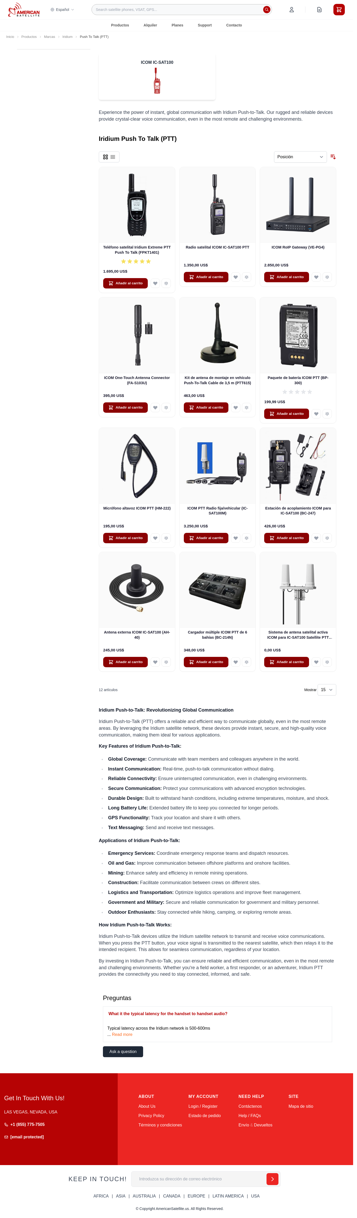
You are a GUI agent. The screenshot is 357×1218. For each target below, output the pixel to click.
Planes (177, 25)
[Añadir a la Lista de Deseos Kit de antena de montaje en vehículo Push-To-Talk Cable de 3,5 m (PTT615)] (235, 407)
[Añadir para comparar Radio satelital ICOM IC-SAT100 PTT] (246, 277)
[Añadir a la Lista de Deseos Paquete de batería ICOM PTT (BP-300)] (316, 413)
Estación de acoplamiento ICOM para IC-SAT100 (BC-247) (298, 510)
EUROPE (196, 1196)
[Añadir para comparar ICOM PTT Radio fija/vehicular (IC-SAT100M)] (246, 538)
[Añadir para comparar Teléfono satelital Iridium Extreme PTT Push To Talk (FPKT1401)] (166, 283)
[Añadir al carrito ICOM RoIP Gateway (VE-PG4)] (286, 277)
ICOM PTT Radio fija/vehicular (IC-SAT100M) (217, 510)
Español (62, 10)
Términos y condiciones (160, 1125)
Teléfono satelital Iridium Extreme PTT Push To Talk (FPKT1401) (137, 249)
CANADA (171, 1196)
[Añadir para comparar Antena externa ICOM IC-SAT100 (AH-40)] (166, 662)
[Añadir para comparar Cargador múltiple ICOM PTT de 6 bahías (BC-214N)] (246, 662)
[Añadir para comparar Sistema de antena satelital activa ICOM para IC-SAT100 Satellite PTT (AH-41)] (327, 662)
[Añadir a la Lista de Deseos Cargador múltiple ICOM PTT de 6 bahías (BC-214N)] (235, 662)
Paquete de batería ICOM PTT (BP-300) (298, 380)
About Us (147, 1106)
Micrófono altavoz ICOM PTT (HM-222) (137, 508)
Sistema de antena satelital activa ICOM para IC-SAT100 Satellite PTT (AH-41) (298, 635)
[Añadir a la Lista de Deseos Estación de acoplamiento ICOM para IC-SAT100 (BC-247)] (316, 538)
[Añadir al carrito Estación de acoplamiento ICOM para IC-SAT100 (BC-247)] (286, 538)
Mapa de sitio (301, 1106)
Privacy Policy (151, 1115)
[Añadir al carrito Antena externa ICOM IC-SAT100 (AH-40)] (125, 662)
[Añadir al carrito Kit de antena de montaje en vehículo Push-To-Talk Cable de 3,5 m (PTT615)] (206, 407)
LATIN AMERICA (228, 1196)
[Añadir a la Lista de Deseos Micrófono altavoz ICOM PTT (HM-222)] (155, 538)
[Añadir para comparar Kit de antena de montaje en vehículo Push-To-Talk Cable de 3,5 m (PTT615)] (246, 407)
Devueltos (263, 1125)
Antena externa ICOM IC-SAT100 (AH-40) (137, 634)
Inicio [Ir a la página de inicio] (10, 37)
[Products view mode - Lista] (113, 157)
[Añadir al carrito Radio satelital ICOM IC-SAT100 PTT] (206, 277)
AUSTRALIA (144, 1196)
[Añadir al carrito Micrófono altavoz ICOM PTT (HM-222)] (125, 538)
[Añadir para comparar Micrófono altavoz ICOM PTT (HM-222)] (166, 538)
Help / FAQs (250, 1115)
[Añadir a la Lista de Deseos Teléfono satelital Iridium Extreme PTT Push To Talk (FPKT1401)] (155, 283)
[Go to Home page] (23, 9)
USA (255, 1196)
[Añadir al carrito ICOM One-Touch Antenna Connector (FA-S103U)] (125, 407)
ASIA (120, 1196)
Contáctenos (250, 1106)
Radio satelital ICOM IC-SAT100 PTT (217, 247)
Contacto (234, 25)
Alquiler (150, 25)
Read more (122, 1034)
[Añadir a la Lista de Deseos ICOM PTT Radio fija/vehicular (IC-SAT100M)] (235, 538)
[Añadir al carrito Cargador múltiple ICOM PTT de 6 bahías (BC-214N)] (206, 662)
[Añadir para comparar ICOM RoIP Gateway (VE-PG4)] (327, 277)
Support (205, 25)
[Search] (266, 9)
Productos (120, 25)
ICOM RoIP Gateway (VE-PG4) (298, 247)
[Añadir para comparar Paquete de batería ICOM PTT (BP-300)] (327, 413)
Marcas (49, 37)
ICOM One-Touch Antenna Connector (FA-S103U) (137, 380)
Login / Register (203, 1106)
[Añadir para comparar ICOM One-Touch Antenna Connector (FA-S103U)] (166, 407)
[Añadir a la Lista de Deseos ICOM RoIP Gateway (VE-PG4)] (316, 277)
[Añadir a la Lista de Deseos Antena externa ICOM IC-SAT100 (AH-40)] (155, 662)
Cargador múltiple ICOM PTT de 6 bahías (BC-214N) (217, 634)
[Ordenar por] (300, 157)
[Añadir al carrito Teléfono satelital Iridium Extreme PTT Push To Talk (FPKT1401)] (125, 283)
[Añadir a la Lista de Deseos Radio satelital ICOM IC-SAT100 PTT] (235, 277)
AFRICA (101, 1196)
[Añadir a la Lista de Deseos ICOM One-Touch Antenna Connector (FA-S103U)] (155, 407)
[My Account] (291, 9)
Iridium (67, 37)
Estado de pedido (204, 1115)
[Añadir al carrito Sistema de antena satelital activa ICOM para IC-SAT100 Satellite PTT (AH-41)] (286, 662)
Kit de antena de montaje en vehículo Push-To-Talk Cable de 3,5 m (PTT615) (217, 380)
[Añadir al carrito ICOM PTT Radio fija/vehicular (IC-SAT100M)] (206, 538)
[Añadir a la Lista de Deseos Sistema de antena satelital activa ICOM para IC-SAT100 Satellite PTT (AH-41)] (316, 662)
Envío (244, 1125)
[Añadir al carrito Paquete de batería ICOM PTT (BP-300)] (286, 414)
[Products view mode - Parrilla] (105, 157)
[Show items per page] (327, 690)
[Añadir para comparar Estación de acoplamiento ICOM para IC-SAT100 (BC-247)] (327, 538)
